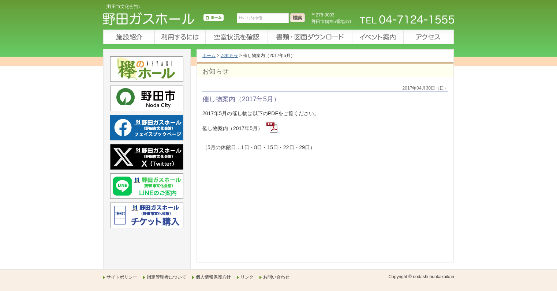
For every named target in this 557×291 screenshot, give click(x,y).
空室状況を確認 (236, 37)
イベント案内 (377, 37)
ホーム (209, 55)
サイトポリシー (121, 277)
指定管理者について (166, 277)
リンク (247, 277)
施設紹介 (128, 37)
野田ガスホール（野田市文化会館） (163, 20)
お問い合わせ (276, 277)
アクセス (428, 37)
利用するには (179, 37)
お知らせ (229, 55)
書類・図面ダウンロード (310, 37)
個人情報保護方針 (213, 277)
